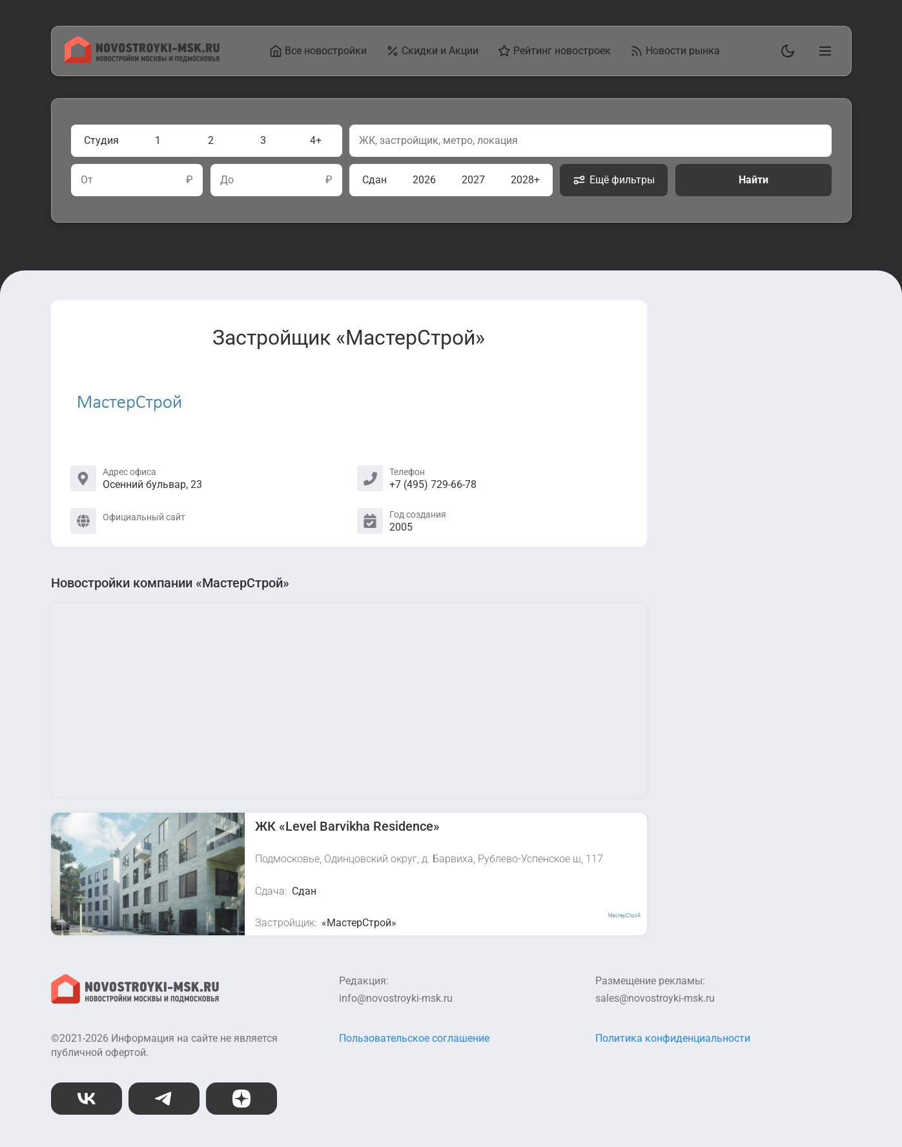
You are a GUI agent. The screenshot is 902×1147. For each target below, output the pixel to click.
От (87, 180)
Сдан (374, 180)
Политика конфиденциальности (672, 1038)
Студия (101, 140)
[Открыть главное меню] (822, 51)
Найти (753, 180)
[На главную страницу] (142, 60)
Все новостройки (318, 51)
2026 (424, 180)
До (226, 180)
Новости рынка (675, 51)
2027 (473, 180)
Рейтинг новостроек (554, 51)
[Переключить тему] (785, 51)
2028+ (525, 180)
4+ (316, 140)
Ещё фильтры (614, 180)
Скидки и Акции (432, 51)
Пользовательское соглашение (414, 1038)
